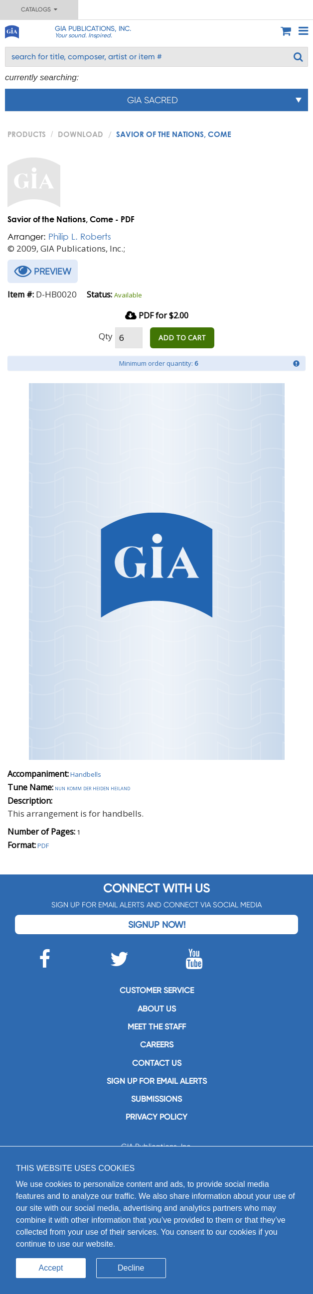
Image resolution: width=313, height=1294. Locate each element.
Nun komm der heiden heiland (92, 787)
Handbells (85, 774)
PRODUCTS (26, 134)
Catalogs (39, 9)
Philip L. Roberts (79, 236)
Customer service (157, 990)
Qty (106, 336)
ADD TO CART (182, 337)
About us (157, 1008)
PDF (43, 845)
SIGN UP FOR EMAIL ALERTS (157, 1081)
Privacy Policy (156, 1117)
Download (80, 134)
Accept (51, 1268)
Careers (156, 1044)
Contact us (156, 1063)
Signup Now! (156, 924)
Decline (131, 1268)
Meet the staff (157, 1026)
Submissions (156, 1099)
